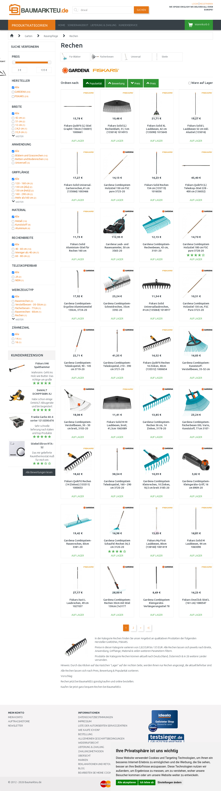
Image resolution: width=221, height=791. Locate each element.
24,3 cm (21, 128)
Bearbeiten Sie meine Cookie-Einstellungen (105, 772)
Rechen (74, 36)
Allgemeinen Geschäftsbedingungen (101, 738)
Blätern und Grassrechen (31, 155)
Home (61, 25)
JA (18, 276)
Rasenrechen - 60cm (28, 311)
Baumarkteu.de (33, 782)
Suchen (141, 9)
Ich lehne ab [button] (147, 782)
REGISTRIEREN (206, 4)
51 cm (20, 121)
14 (18, 338)
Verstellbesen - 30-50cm (30, 304)
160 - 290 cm (24, 194)
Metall (21, 221)
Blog (81, 768)
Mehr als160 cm (25, 197)
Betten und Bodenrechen (31, 159)
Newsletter (15, 725)
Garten (28, 36)
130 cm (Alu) (23, 186)
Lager (202, 82)
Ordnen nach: (70, 82)
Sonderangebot (78, 25)
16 (18, 342)
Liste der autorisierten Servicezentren (102, 725)
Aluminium (22, 228)
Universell (22, 162)
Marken (83, 759)
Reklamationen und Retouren (97, 764)
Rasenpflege (51, 36)
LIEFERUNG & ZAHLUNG (103, 25)
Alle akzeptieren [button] (127, 782)
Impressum (84, 721)
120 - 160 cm (24, 183)
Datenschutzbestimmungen (95, 717)
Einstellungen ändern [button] (170, 782)
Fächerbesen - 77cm (28, 308)
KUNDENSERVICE (128, 25)
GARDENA (22, 91)
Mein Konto (15, 717)
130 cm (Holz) (24, 190)
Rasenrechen (24, 301)
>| (148, 627)
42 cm (20, 117)
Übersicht (84, 755)
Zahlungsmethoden (90, 751)
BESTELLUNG (85, 734)
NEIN (19, 280)
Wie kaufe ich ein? (89, 730)
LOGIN (195, 4)
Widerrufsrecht (88, 742)
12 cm (20, 125)
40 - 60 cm (23, 248)
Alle (17, 87)
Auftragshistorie (19, 721)
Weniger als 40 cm (27, 252)
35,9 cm (21, 132)
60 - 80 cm (22, 256)
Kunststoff (23, 224)
